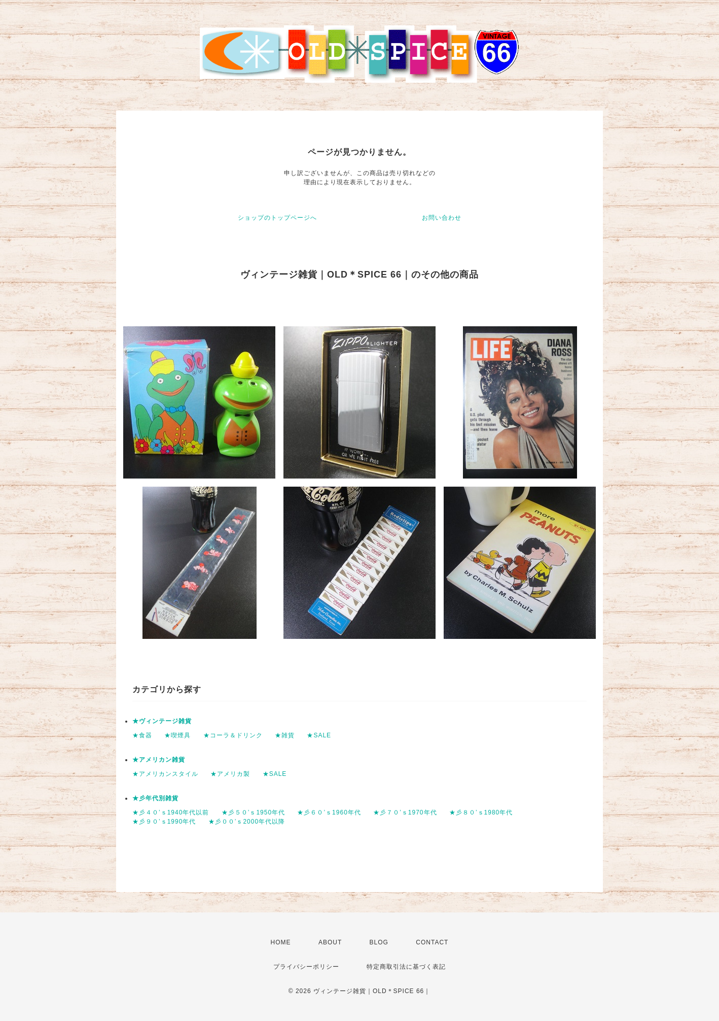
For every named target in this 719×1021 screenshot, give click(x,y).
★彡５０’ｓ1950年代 (253, 812)
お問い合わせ (441, 217)
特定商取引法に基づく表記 (406, 966)
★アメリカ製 (230, 773)
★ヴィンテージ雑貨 (162, 721)
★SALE (319, 735)
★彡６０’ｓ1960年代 (329, 812)
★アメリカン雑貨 (158, 759)
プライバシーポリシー (306, 966)
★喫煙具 (177, 735)
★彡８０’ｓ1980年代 (481, 812)
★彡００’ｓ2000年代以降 (246, 821)
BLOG (379, 942)
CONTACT (432, 942)
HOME (281, 942)
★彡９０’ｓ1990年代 (164, 821)
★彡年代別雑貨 (155, 798)
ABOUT (330, 942)
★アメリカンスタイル (165, 773)
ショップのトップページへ (277, 217)
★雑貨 (285, 735)
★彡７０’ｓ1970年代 (405, 812)
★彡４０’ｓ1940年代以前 (170, 812)
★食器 (142, 735)
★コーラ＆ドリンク (233, 735)
